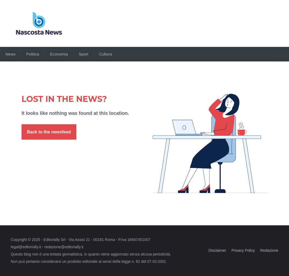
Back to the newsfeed (49, 132)
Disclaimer (217, 250)
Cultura (105, 54)
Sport (83, 54)
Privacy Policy (243, 250)
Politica (32, 54)
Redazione (269, 250)
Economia (59, 54)
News (10, 54)
